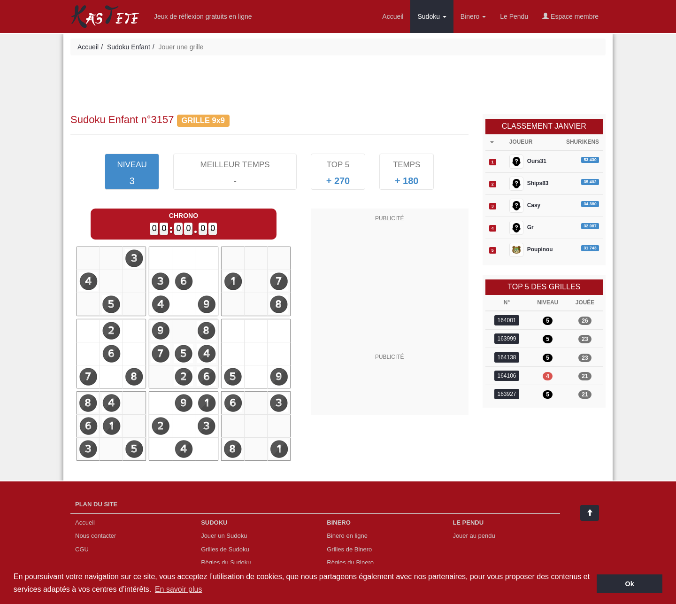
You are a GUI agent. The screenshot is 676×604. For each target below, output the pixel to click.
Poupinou (531, 250)
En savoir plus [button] (178, 589)
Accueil (392, 16)
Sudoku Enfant (128, 47)
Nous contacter (95, 535)
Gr (521, 228)
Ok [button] (629, 584)
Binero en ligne (347, 535)
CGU (82, 549)
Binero (473, 16)
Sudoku (431, 16)
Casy (524, 206)
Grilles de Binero (349, 549)
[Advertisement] (338, 86)
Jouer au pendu (474, 535)
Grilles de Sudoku (225, 549)
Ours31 (527, 162)
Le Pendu (514, 16)
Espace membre (570, 16)
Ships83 (529, 184)
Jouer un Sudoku (224, 535)
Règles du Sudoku (226, 562)
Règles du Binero (350, 562)
